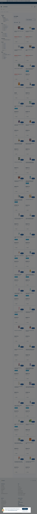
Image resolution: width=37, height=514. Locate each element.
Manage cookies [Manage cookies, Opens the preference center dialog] (25, 510)
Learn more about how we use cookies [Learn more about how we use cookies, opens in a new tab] (12, 510)
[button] (3, 510)
